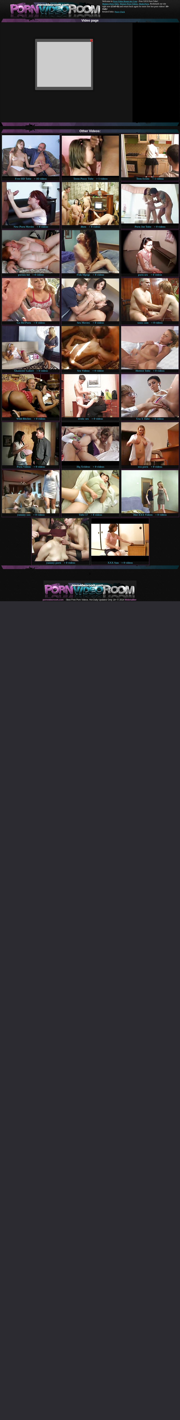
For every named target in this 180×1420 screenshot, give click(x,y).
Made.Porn (144, 4)
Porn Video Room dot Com (125, 1)
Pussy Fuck (120, 12)
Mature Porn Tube (110, 4)
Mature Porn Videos (129, 4)
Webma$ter (130, 600)
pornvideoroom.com (53, 600)
